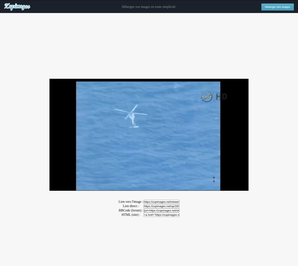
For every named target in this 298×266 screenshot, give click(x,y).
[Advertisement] (149, 46)
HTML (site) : (130, 214)
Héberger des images (277, 7)
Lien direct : (131, 206)
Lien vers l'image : (131, 201)
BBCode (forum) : (131, 210)
